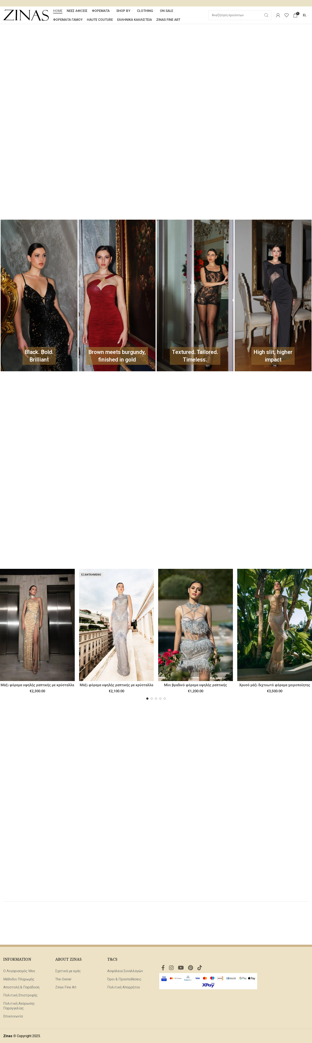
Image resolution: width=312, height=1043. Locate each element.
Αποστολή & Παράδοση (21, 987)
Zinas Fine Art (65, 987)
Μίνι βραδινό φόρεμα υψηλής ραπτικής (195, 685)
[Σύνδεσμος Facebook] (163, 968)
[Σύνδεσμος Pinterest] (190, 968)
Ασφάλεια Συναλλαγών (125, 971)
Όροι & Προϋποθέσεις (124, 979)
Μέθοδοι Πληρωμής (18, 979)
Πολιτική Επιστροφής (20, 995)
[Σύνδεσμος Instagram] (171, 968)
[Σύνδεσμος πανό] (39, 295)
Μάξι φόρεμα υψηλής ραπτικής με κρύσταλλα (37, 685)
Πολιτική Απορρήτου (123, 987)
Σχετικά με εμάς (68, 971)
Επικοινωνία (13, 1016)
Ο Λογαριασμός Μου (19, 971)
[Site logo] (26, 15)
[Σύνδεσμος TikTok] (199, 968)
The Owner (63, 979)
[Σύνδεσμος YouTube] (181, 968)
